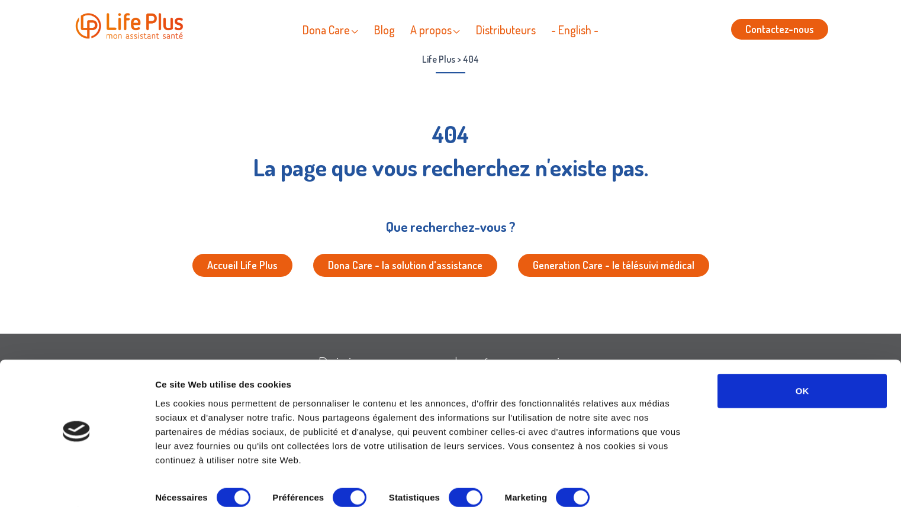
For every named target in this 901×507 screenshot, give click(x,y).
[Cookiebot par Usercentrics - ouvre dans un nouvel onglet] (76, 484)
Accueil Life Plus (242, 265)
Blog (384, 29)
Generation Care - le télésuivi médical (613, 265)
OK (802, 359)
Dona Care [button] (326, 29)
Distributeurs (506, 29)
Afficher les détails (195, 484)
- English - (574, 29)
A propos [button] (431, 29)
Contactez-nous (779, 28)
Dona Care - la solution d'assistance (405, 265)
